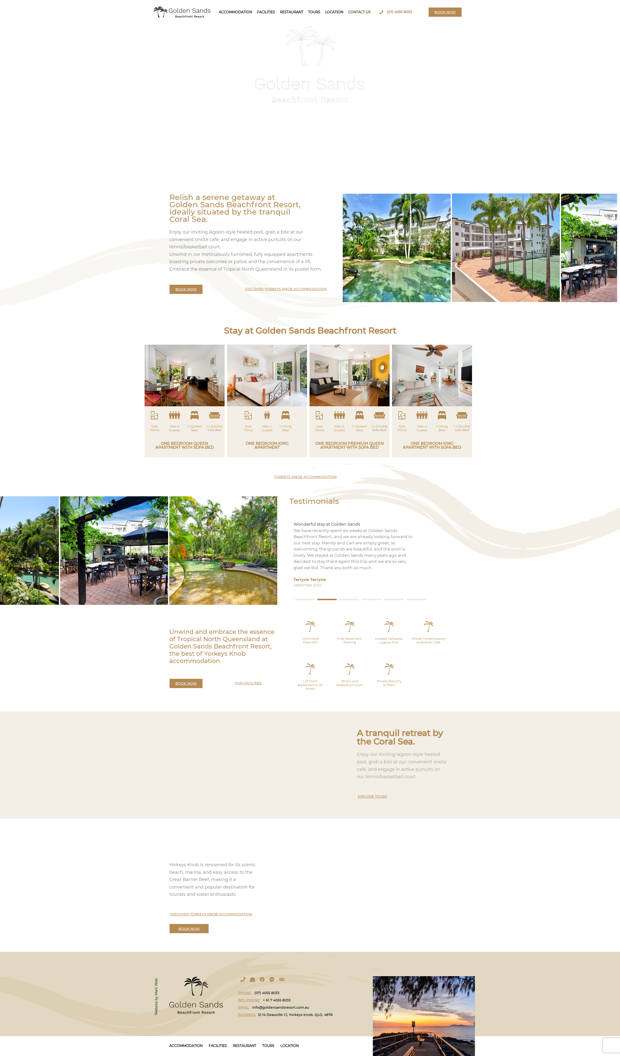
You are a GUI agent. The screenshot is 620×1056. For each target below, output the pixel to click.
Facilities (266, 12)
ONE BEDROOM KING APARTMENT (267, 445)
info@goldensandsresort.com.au (280, 1007)
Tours (314, 12)
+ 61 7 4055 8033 (277, 1000)
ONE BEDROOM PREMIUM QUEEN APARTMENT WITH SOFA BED (349, 445)
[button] (304, 599)
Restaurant (291, 12)
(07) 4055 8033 (399, 12)
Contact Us (359, 12)
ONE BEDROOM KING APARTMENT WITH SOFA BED (432, 445)
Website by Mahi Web (156, 996)
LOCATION (289, 1046)
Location (334, 12)
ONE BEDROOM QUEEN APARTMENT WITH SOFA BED (184, 445)
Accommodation (235, 12)
